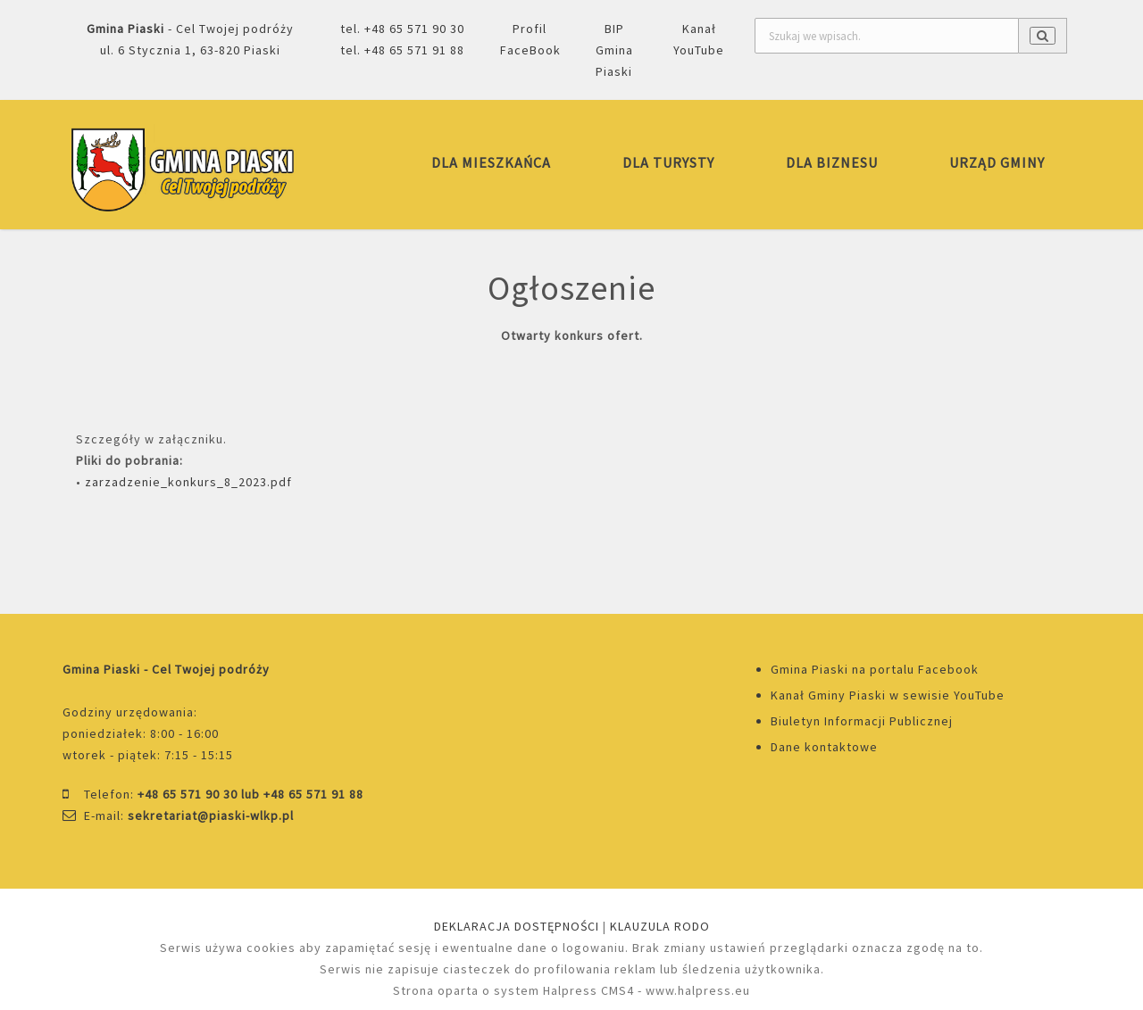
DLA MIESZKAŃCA (491, 162)
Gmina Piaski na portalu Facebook (875, 669)
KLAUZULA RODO (660, 926)
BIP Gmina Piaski (614, 50)
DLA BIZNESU (832, 162)
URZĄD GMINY (997, 162)
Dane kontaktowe (824, 747)
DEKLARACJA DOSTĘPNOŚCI (516, 926)
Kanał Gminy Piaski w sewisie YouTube (888, 695)
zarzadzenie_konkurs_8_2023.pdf (188, 482)
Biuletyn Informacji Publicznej (862, 721)
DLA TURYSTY (668, 162)
